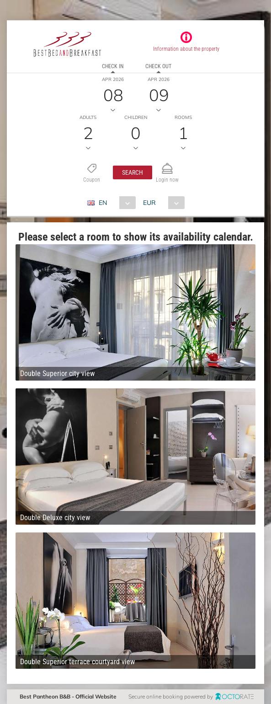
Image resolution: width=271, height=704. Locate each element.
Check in (112, 66)
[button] (132, 172)
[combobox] (115, 203)
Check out (158, 66)
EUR (149, 203)
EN (103, 203)
